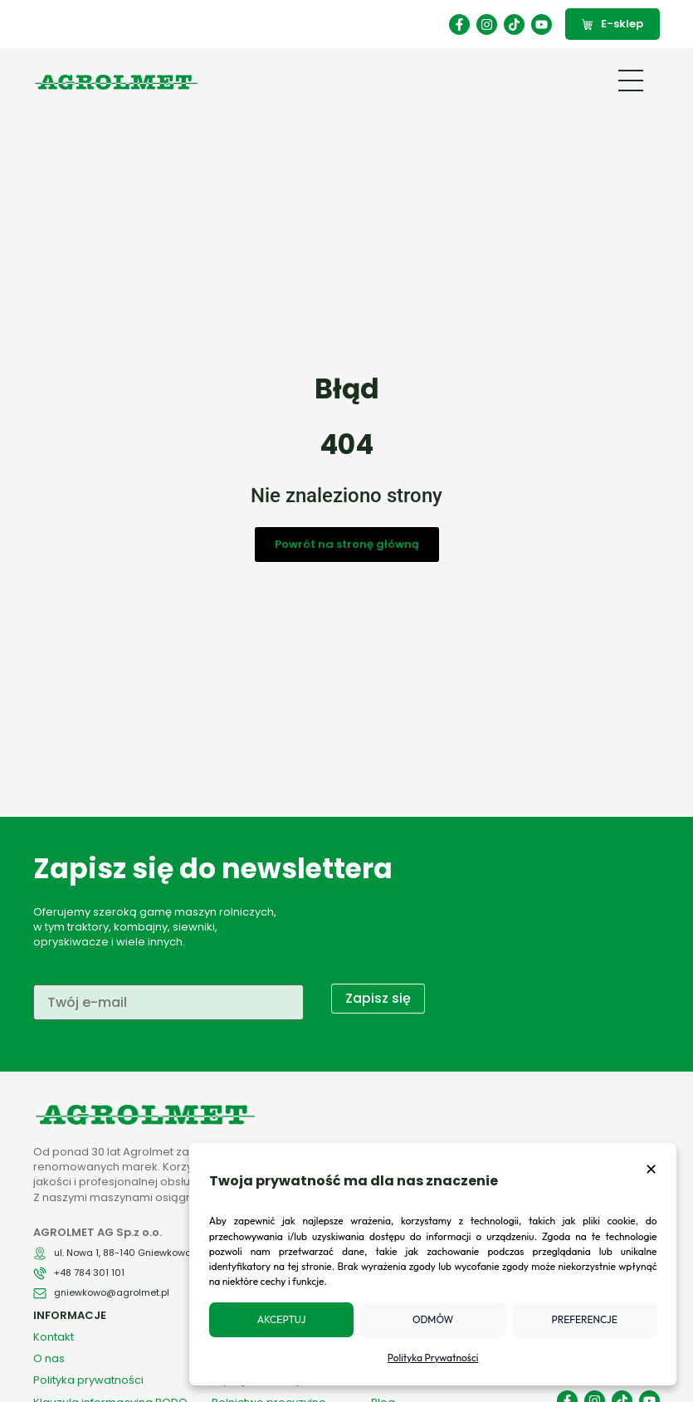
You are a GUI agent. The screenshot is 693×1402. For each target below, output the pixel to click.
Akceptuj (289, 1319)
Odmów (437, 1319)
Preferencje (585, 1319)
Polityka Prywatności (437, 1357)
